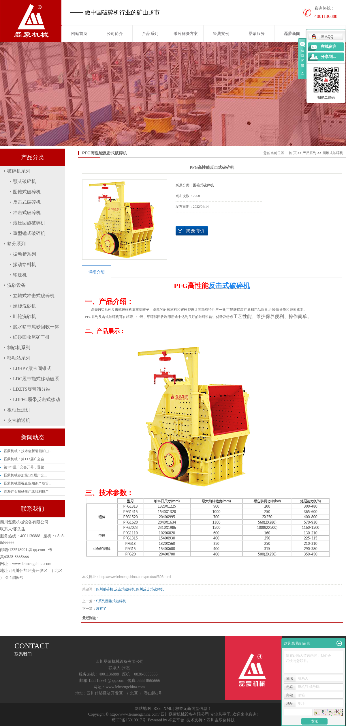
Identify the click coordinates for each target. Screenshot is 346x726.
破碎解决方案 (186, 33)
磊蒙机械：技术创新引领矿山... (28, 451)
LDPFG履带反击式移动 (36, 399)
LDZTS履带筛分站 (31, 389)
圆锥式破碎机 (27, 191)
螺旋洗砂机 (24, 306)
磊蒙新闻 (292, 33)
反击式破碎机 (27, 202)
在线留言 (329, 46)
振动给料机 (24, 264)
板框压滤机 (18, 409)
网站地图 (143, 708)
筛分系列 (16, 243)
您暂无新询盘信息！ (193, 708)
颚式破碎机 (24, 181)
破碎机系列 (18, 171)
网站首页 (79, 33)
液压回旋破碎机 (29, 222)
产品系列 (150, 33)
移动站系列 (18, 357)
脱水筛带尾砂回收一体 (36, 326)
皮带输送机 (18, 420)
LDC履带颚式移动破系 (36, 378)
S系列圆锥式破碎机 (111, 601)
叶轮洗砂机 (24, 316)
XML (167, 708)
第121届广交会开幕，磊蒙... (25, 467)
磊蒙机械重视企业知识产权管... (28, 483)
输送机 (20, 274)
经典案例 (221, 33)
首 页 (292, 153)
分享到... (328, 57)
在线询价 (192, 230)
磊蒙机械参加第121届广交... (25, 475)
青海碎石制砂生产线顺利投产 (26, 491)
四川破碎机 (104, 589)
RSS (157, 708)
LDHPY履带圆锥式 (32, 368)
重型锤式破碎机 (29, 233)
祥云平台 (176, 720)
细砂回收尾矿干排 (31, 337)
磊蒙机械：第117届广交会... (25, 459)
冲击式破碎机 (27, 212)
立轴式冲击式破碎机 (33, 295)
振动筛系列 (24, 254)
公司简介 (115, 33)
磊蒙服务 (257, 33)
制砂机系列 (18, 347)
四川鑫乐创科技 (220, 720)
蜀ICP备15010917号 (128, 720)
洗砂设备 (16, 285)
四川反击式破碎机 (150, 589)
